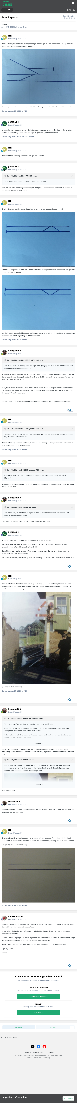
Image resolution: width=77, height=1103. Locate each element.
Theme (27, 1052)
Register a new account (39, 996)
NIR (5, 25)
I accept (68, 1098)
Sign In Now (38, 1013)
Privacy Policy (39, 1052)
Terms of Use (8, 1100)
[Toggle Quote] (5, 176)
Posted (17, 39)
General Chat (21, 27)
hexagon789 (34, 470)
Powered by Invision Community (38, 1058)
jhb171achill (34, 360)
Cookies (50, 1052)
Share (18, 1027)
